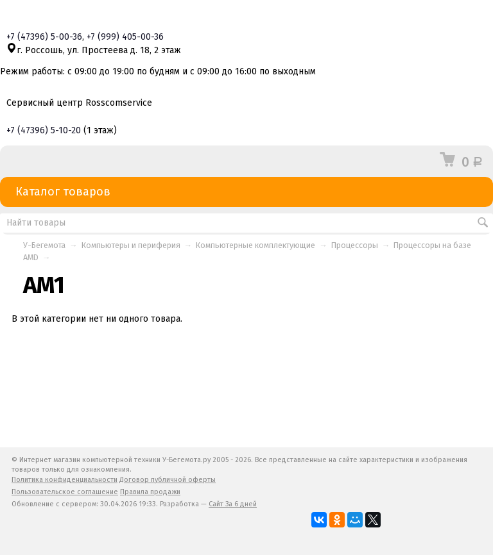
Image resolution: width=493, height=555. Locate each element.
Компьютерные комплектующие (255, 245)
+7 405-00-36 (125, 36)
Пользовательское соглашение (65, 492)
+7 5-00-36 (44, 36)
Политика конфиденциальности (64, 480)
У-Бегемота (44, 245)
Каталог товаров (246, 192)
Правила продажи (150, 492)
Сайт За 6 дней (233, 504)
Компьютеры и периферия (131, 245)
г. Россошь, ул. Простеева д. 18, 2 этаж (93, 50)
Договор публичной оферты (167, 480)
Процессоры (354, 245)
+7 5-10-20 (43, 130)
